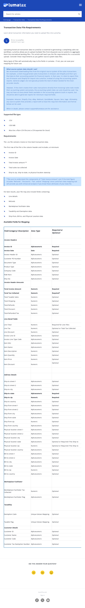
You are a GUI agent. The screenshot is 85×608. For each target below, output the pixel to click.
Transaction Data (20, 20)
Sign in (43, 595)
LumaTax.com (42, 592)
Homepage (8, 20)
